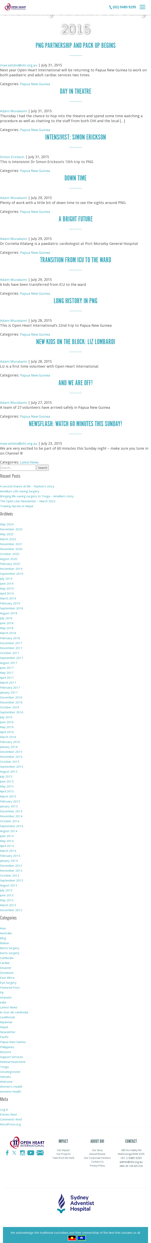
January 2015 (9, 804)
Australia (6, 930)
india (3, 1000)
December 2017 (11, 641)
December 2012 (11, 907)
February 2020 (10, 561)
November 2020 (11, 547)
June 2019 (7, 581)
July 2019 (6, 576)
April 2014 (7, 843)
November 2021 (11, 542)
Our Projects (63, 1151)
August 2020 (8, 557)
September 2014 (11, 823)
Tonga (4, 1064)
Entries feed (8, 1112)
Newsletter (8, 1029)
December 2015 (11, 749)
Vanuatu (5, 1074)
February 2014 (10, 853)
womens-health (10, 1089)
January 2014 (9, 858)
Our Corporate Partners (97, 1155)
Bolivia (4, 940)
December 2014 (11, 809)
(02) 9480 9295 (122, 7)
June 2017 (7, 665)
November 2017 (11, 645)
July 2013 (6, 888)
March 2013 (8, 902)
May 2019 (7, 586)
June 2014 (7, 833)
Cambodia (6, 955)
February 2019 (10, 601)
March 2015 (8, 794)
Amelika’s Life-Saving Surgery (19, 489)
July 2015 (6, 774)
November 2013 (11, 868)
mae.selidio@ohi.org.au (19, 64)
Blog (3, 935)
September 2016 (11, 710)
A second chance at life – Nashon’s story (27, 484)
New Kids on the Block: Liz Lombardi (75, 340)
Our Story (97, 1147)
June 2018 (7, 621)
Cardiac (5, 960)
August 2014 (8, 828)
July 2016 (6, 715)
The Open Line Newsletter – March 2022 (27, 499)
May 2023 (7, 532)
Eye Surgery (8, 980)
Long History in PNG (75, 299)
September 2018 (11, 606)
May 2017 (7, 670)
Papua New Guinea (36, 83)
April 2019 (7, 591)
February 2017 (10, 685)
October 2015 (9, 759)
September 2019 (11, 571)
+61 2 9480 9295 (131, 1155)
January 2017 (9, 690)
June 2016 (7, 720)
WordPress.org (10, 1121)
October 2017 (9, 650)
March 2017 (8, 680)
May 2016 (7, 725)
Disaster (6, 965)
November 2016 (11, 700)
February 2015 (10, 799)
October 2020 (9, 552)
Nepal (4, 1024)
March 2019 (8, 596)
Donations (7, 970)
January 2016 (9, 744)
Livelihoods (7, 1014)
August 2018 (8, 611)
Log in (4, 1107)
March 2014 (8, 848)
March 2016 (8, 734)
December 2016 (11, 695)
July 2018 (6, 616)
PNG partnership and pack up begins (76, 45)
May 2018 (7, 626)
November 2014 (11, 813)
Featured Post (10, 985)
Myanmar (6, 1019)
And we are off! (75, 381)
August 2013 (8, 883)
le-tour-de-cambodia (14, 1010)
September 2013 (11, 878)
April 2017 (7, 675)
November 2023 (11, 527)
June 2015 (7, 779)
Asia (3, 926)
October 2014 (9, 818)
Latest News (30, 460)
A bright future (75, 218)
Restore (5, 1049)
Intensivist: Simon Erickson (75, 136)
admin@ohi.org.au (131, 1159)
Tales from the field (63, 1155)
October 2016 (9, 705)
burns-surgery (9, 950)
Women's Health (11, 1084)
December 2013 (11, 863)
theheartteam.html (12, 1059)
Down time (75, 177)
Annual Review (97, 1151)
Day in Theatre (75, 91)
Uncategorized (10, 1069)
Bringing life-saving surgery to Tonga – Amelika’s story (37, 494)
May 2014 (7, 838)
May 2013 (7, 897)
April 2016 (7, 729)
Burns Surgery (9, 945)
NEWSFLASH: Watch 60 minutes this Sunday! (75, 421)
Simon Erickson (13, 156)
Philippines (7, 1044)
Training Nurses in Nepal (16, 504)
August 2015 (8, 769)
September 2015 (11, 764)
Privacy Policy (97, 1163)
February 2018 (10, 636)
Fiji (2, 990)
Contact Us (97, 1159)
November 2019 (11, 566)
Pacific (4, 1034)
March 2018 (8, 631)
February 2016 (10, 739)
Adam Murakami (14, 110)
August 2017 (8, 660)
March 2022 (8, 537)
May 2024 (7, 522)
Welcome (6, 1079)
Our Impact (63, 1147)
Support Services (11, 1054)
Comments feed (11, 1116)
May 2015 (7, 784)
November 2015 (11, 754)
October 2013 (9, 873)
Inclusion (6, 995)
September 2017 (11, 655)
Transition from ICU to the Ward (75, 258)
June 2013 (7, 893)
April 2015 (7, 789)
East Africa (7, 975)
